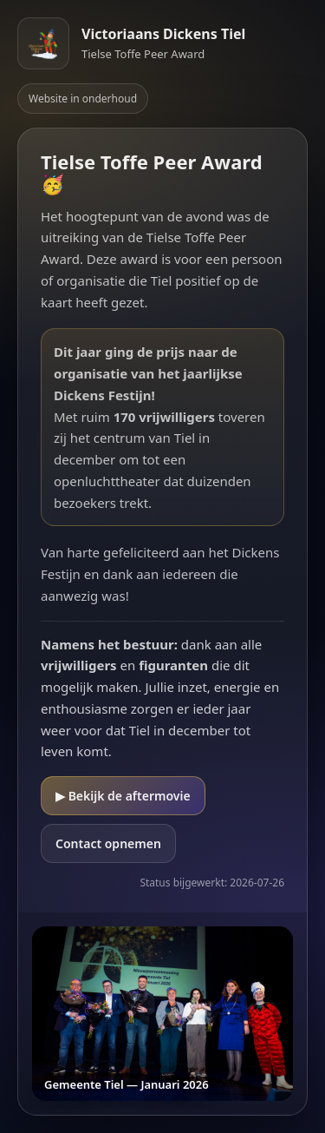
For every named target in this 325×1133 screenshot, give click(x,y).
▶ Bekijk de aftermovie (123, 795)
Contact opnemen (108, 843)
